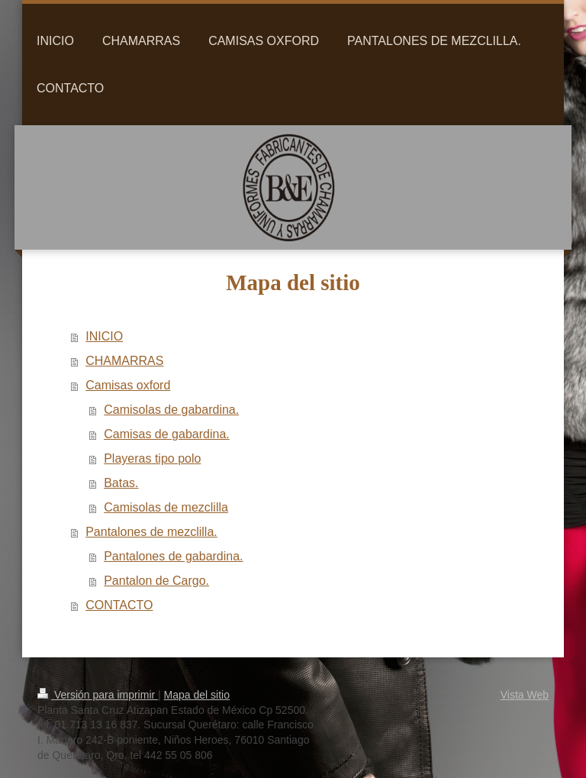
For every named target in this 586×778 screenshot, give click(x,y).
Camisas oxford (127, 385)
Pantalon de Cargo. (156, 580)
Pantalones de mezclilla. (151, 531)
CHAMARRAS (124, 360)
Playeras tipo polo (152, 458)
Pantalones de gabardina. (173, 556)
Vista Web (525, 695)
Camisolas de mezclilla (166, 507)
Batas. (121, 482)
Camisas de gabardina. (167, 434)
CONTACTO (119, 605)
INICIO (104, 336)
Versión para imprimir (97, 695)
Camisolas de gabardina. (171, 409)
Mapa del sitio (197, 695)
